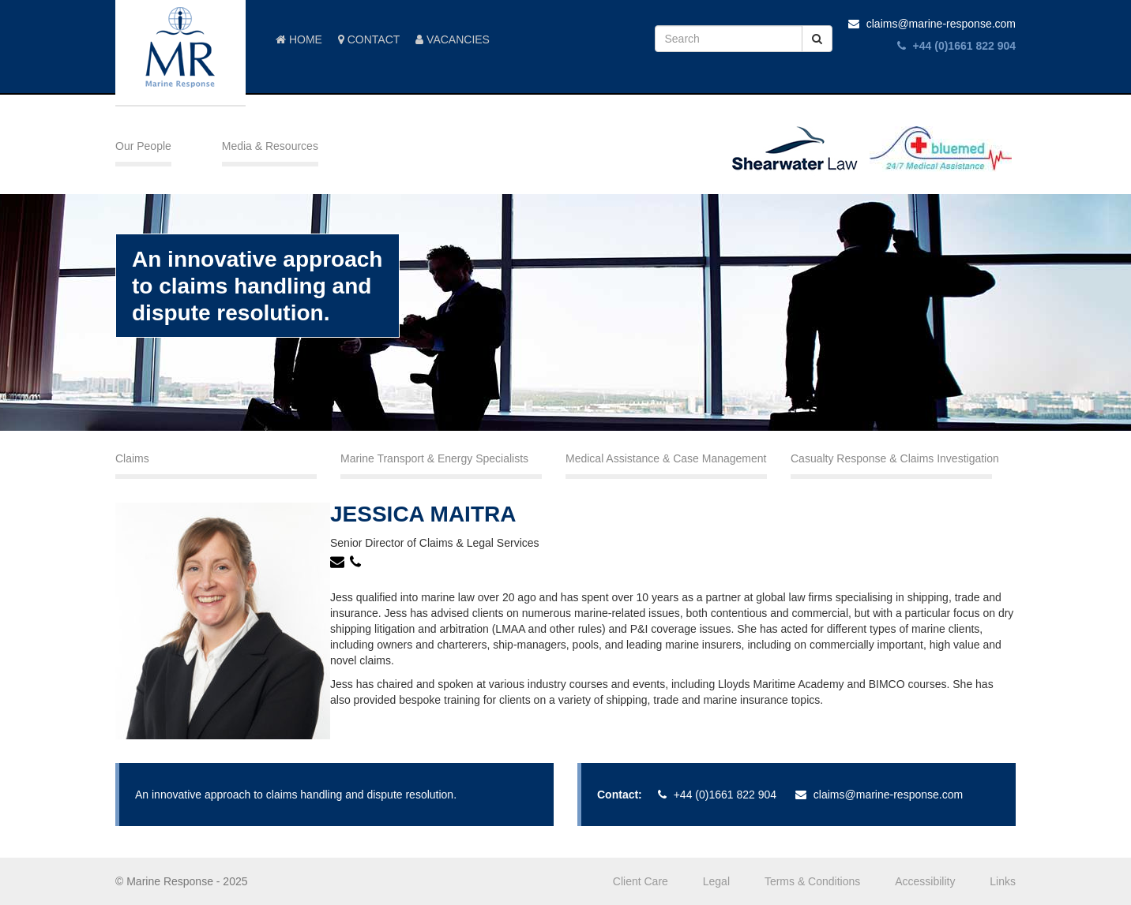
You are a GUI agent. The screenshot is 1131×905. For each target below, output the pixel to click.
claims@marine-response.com (932, 23)
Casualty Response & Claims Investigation (891, 458)
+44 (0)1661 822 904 (956, 45)
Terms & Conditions (812, 881)
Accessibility (925, 881)
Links (1003, 881)
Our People (143, 146)
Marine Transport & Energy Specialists (434, 458)
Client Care (640, 881)
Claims (132, 458)
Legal (716, 881)
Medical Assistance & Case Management (666, 458)
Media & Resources (270, 146)
